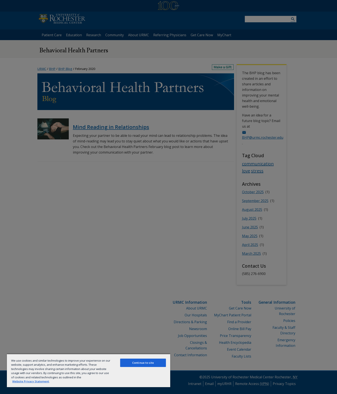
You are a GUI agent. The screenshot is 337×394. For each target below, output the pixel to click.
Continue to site (143, 363)
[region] (88, 370)
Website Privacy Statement (30, 381)
